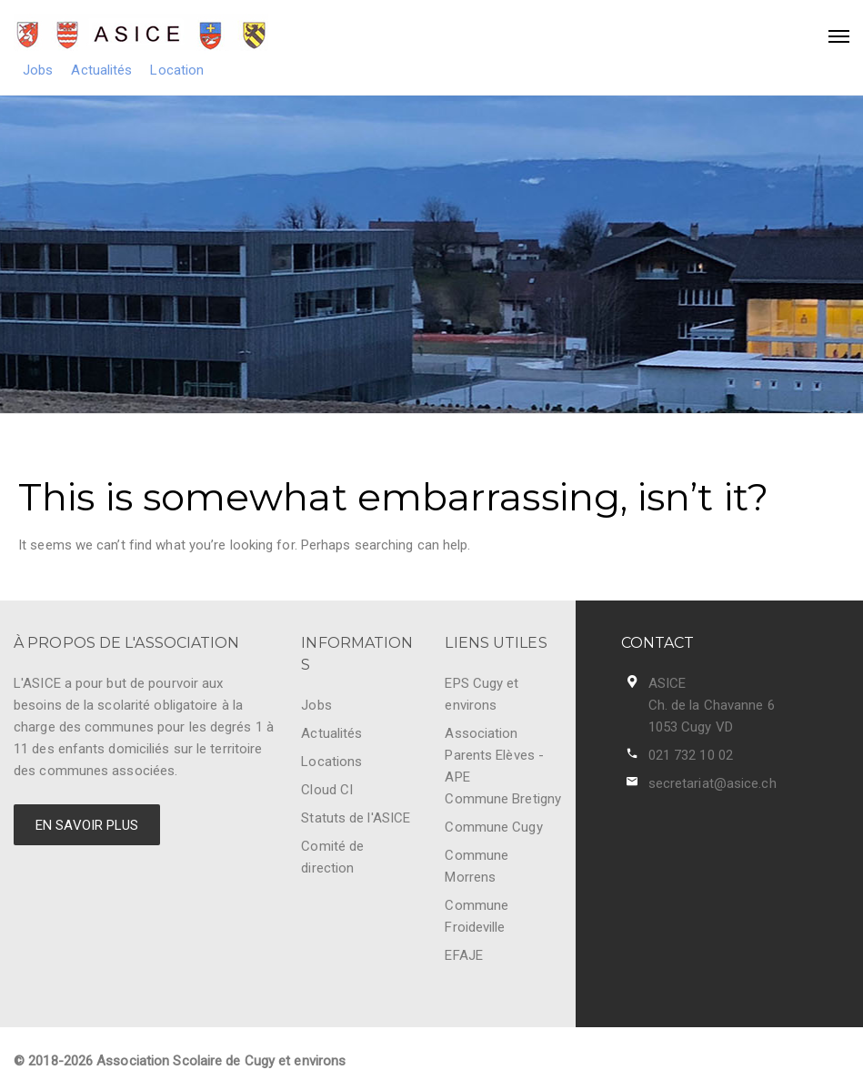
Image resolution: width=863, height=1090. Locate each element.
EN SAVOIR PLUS (86, 825)
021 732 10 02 (690, 755)
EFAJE (464, 955)
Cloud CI (327, 790)
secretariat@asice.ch (712, 783)
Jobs (38, 70)
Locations (331, 761)
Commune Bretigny (503, 799)
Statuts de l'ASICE (355, 818)
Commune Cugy (493, 827)
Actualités (101, 70)
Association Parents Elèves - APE (494, 755)
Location (177, 70)
